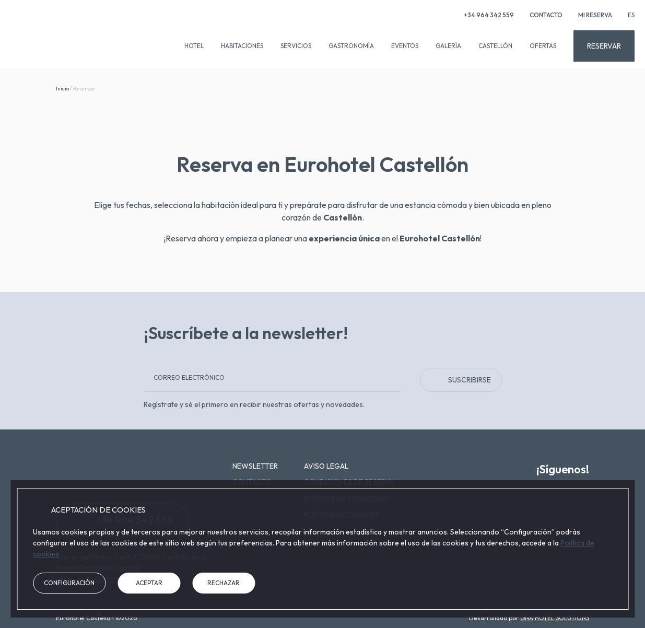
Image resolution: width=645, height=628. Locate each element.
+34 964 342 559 (483, 15)
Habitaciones (242, 46)
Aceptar (149, 583)
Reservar (604, 46)
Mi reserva (595, 15)
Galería (448, 46)
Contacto (546, 15)
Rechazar (223, 583)
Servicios (295, 46)
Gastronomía (351, 46)
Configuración (69, 583)
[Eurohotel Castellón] (65, 41)
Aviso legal (326, 466)
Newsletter (255, 466)
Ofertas (543, 46)
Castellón (495, 46)
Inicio (62, 88)
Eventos (404, 46)
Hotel (194, 46)
